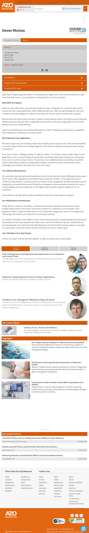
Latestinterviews (15, 248)
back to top (78, 509)
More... (84, 2)
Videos (41, 485)
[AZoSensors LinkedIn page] (18, 10)
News (41, 477)
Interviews (42, 488)
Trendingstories (73, 248)
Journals (42, 494)
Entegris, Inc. (10, 450)
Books (56, 477)
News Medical (26, 485)
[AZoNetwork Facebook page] (21, 10)
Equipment (43, 482)
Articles (41, 480)
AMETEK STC (10, 459)
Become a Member (75, 482)
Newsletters (58, 488)
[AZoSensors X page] (23, 10)
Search (71, 480)
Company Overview (11, 40)
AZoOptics (8, 488)
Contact (71, 485)
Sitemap (57, 494)
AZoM (7, 477)
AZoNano (8, 480)
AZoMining (25, 477)
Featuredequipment (44, 248)
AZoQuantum (26, 480)
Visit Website (9, 77)
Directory (42, 491)
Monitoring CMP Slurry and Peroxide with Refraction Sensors (29, 447)
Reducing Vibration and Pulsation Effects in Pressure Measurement (32, 455)
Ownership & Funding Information (76, 502)
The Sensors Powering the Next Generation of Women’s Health (56, 363)
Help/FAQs (58, 491)
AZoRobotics (9, 482)
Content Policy (74, 499)
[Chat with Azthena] (83, 528)
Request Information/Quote (15, 83)
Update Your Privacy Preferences (18, 530)
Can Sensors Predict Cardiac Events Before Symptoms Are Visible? (57, 383)
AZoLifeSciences (27, 488)
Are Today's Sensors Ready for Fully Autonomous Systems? (58, 342)
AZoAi (23, 482)
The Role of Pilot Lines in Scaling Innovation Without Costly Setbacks (33, 438)
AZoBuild (8, 491)
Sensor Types (59, 485)
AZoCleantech (10, 485)
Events (56, 480)
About (71, 477)
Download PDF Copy (12, 88)
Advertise (72, 488)
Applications (58, 482)
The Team (57, 496)
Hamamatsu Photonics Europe (16, 441)
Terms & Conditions (76, 491)
